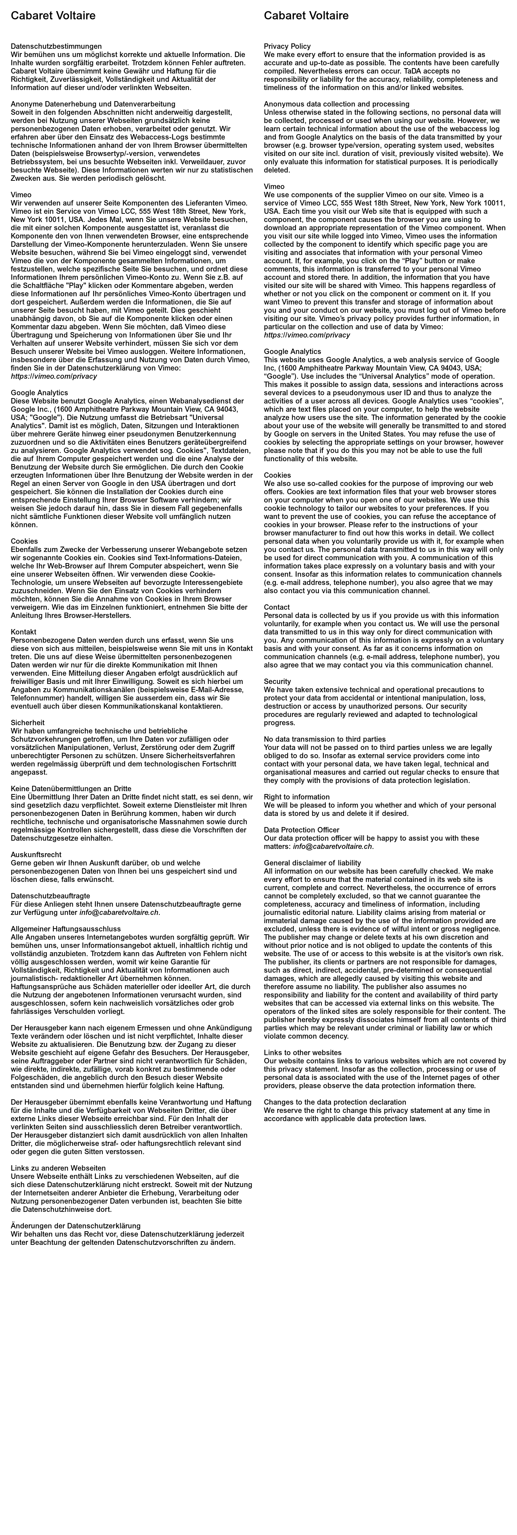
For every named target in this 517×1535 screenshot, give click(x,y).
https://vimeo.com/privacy (54, 376)
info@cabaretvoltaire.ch (118, 912)
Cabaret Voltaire (53, 16)
